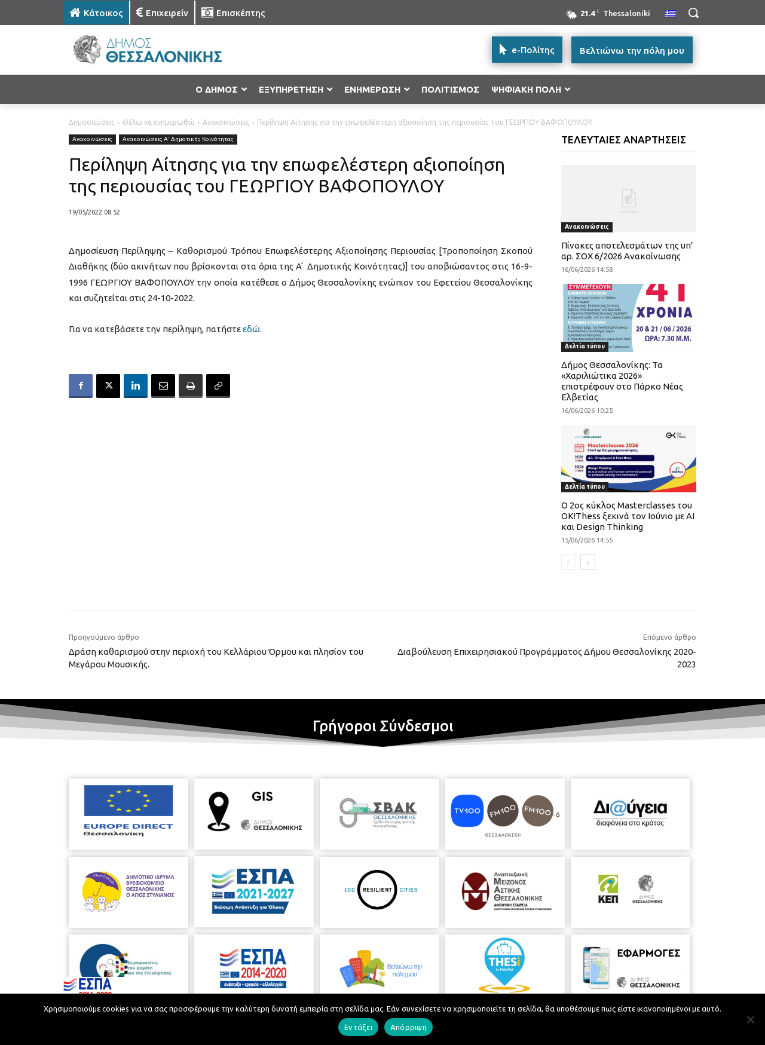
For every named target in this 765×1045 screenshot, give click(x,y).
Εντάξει (358, 1027)
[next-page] (587, 562)
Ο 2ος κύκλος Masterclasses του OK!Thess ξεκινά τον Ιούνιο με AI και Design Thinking (627, 516)
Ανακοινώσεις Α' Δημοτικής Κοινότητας (178, 139)
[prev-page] (568, 562)
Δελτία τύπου (585, 346)
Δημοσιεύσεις (92, 122)
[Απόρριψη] (750, 1019)
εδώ (251, 329)
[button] (693, 12)
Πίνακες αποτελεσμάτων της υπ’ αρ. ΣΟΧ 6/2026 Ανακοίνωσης (627, 250)
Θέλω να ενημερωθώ (159, 122)
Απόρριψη (408, 1027)
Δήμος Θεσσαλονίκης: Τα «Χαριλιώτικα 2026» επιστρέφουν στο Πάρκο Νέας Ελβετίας (622, 381)
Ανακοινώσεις (226, 122)
